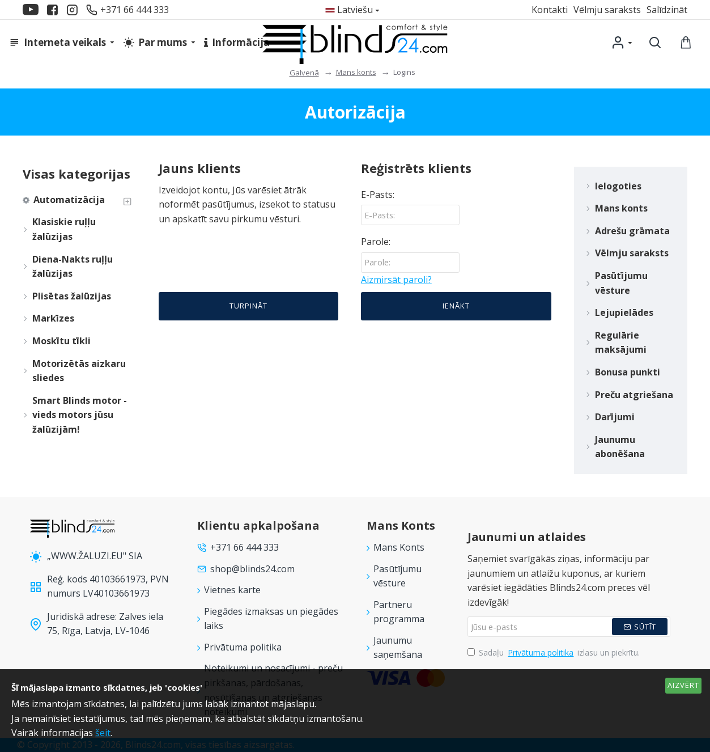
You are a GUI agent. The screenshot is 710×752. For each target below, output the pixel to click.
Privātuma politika (540, 652)
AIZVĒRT (683, 685)
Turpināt (248, 307)
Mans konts (356, 72)
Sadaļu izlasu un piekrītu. (553, 653)
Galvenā (304, 72)
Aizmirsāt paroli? (396, 280)
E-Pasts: (377, 194)
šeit (102, 732)
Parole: (375, 242)
